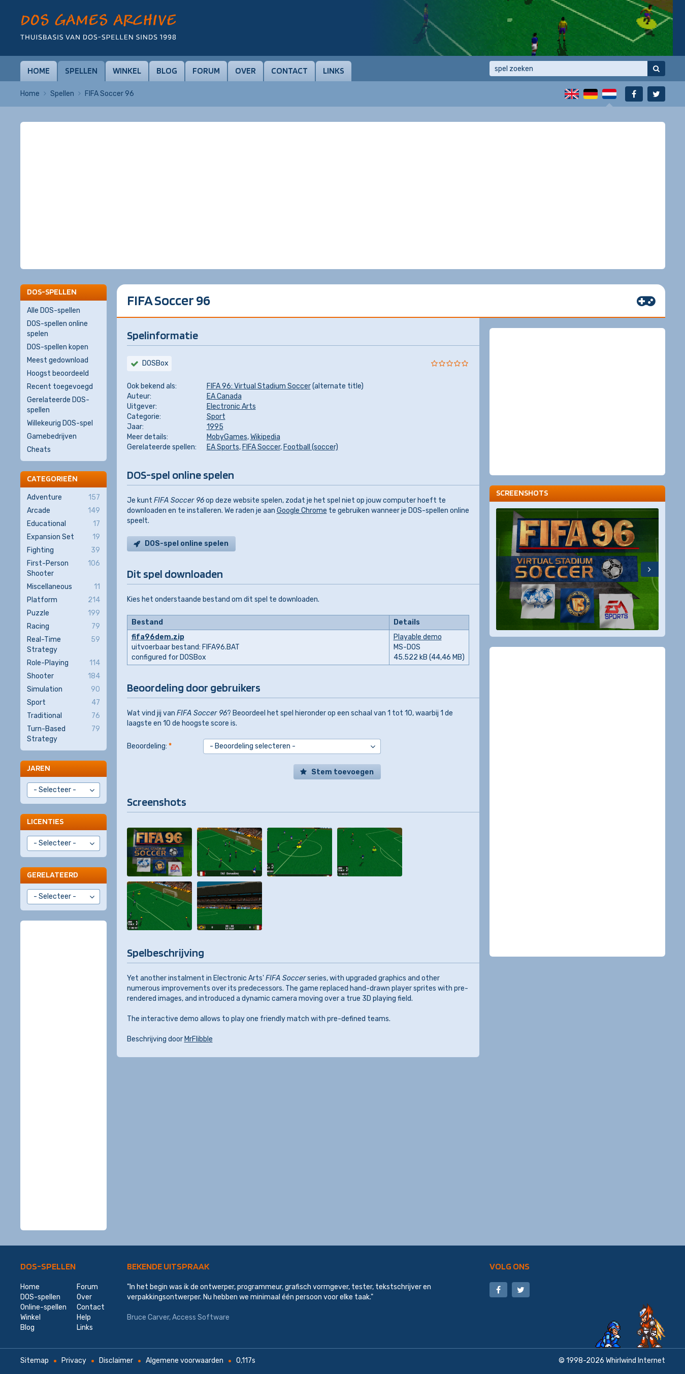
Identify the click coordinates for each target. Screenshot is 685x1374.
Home (38, 71)
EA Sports (223, 447)
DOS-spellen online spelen (57, 328)
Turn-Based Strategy (63, 733)
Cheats (39, 449)
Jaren (38, 768)
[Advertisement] (343, 147)
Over (245, 71)
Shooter (63, 676)
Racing (63, 626)
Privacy (73, 1360)
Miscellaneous (63, 587)
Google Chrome (302, 510)
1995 (215, 426)
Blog (166, 71)
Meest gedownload (57, 360)
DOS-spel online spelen (187, 543)
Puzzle (63, 613)
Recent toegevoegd (60, 386)
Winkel (127, 71)
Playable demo (418, 637)
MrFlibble (198, 1039)
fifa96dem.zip (158, 637)
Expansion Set (63, 537)
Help (84, 1317)
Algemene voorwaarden (184, 1360)
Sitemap (34, 1360)
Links (333, 71)
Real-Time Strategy (63, 644)
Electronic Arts (231, 406)
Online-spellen (43, 1307)
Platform (63, 600)
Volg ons (510, 1266)
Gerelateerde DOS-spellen (58, 405)
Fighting (63, 550)
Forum (206, 71)
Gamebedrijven (52, 436)
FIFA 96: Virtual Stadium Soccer (259, 386)
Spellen (81, 71)
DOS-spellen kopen (57, 347)
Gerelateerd (52, 874)
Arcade (63, 511)
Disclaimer (116, 1360)
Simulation (63, 689)
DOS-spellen (48, 1266)
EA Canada (224, 396)
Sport (216, 416)
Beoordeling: (149, 746)
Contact (289, 71)
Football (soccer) (310, 447)
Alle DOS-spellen (53, 310)
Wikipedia (265, 437)
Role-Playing (63, 663)
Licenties (45, 821)
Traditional (63, 716)
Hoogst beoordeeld (58, 373)
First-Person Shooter (63, 568)
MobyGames (227, 437)
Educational (63, 524)
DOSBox (155, 363)
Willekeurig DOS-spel (60, 423)
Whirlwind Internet (635, 1360)
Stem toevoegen (342, 772)
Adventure (63, 498)
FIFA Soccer (261, 447)
